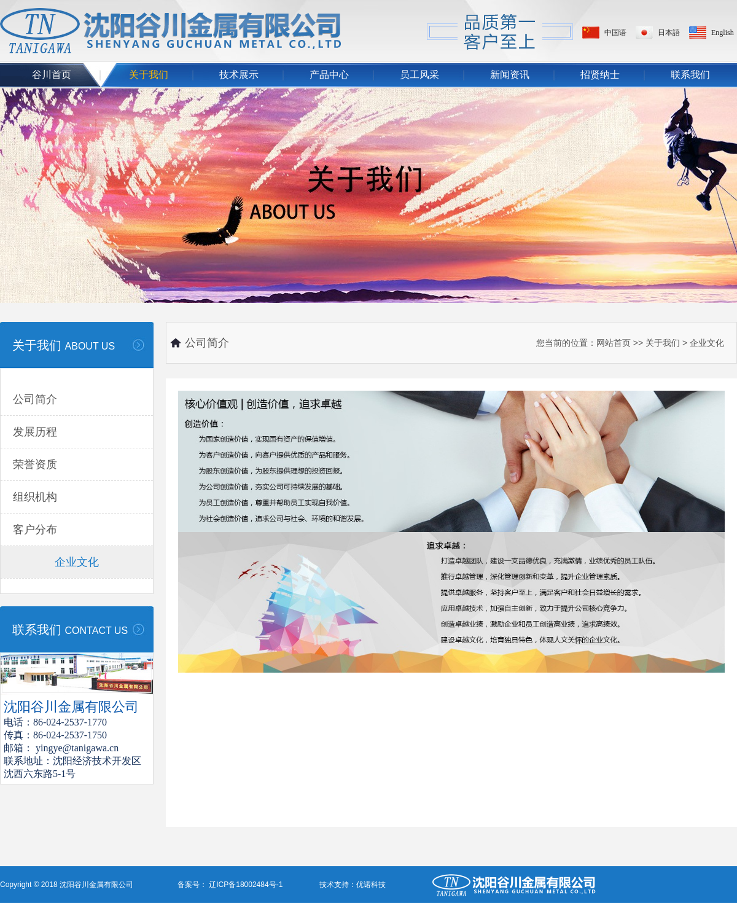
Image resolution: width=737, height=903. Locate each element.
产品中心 (329, 74)
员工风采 (419, 74)
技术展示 (239, 74)
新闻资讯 (509, 74)
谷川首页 (51, 74)
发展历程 (35, 432)
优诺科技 (371, 884)
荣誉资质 (35, 464)
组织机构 (35, 497)
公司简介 (35, 399)
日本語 (669, 32)
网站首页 (613, 343)
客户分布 (35, 529)
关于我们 (148, 74)
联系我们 (690, 74)
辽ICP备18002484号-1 (245, 884)
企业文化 (77, 562)
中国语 (615, 32)
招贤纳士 (600, 74)
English (722, 32)
